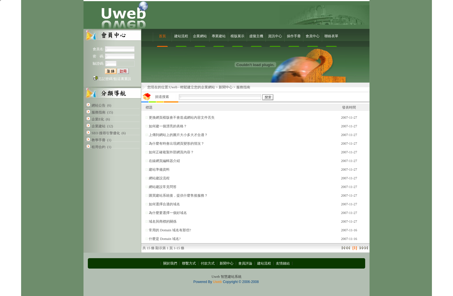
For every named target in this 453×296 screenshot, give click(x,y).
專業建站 (219, 36)
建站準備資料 (159, 169)
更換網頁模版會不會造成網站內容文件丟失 (182, 118)
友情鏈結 (283, 263)
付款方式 (208, 263)
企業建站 (98, 126)
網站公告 (98, 105)
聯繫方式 (189, 263)
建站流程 (181, 36)
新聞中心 (226, 87)
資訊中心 (275, 36)
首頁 (162, 36)
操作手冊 (294, 36)
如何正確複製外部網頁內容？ (171, 152)
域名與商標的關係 (163, 221)
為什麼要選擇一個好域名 (168, 213)
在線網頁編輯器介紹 (164, 161)
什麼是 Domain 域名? (165, 239)
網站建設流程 (159, 178)
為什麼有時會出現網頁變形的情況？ (176, 144)
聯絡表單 (331, 36)
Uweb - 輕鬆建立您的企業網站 (192, 87)
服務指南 (98, 112)
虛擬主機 (256, 36)
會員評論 (245, 263)
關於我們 (170, 263)
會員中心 (313, 36)
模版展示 (237, 36)
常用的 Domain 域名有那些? (170, 230)
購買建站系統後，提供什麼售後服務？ (178, 195)
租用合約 (98, 147)
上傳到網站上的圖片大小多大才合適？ (178, 135)
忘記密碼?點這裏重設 (115, 79)
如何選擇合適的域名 (164, 204)
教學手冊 (98, 140)
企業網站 (200, 36)
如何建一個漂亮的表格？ (168, 126)
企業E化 (98, 119)
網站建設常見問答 (163, 187)
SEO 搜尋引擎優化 (106, 133)
